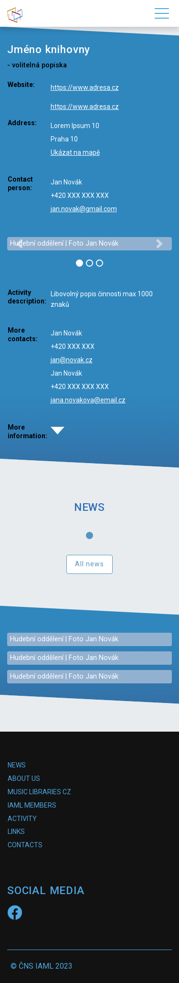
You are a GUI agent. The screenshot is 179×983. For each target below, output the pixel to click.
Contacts (25, 845)
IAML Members (32, 805)
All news (90, 564)
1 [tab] (91, 537)
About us (24, 778)
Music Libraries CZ (39, 792)
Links (16, 831)
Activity (22, 818)
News (17, 765)
